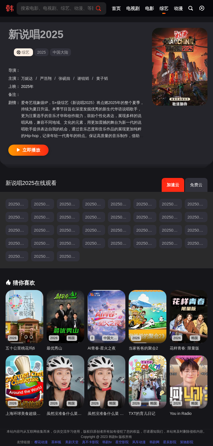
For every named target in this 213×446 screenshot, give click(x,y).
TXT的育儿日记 (142, 413)
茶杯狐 (56, 442)
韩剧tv (106, 442)
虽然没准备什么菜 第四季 (106, 413)
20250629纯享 (70, 217)
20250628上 (197, 204)
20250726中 (44, 243)
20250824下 (70, 256)
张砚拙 (65, 78)
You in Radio (181, 413)
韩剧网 (154, 442)
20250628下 (18, 217)
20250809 (145, 243)
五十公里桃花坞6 (20, 348)
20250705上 (95, 217)
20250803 (120, 243)
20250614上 (70, 204)
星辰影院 (169, 442)
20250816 (171, 243)
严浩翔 (46, 78)
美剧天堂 (71, 442)
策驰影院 (186, 442)
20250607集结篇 (44, 204)
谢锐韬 (83, 78)
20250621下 (146, 204)
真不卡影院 (90, 442)
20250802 (94, 243)
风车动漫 (139, 442)
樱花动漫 (41, 442)
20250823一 (197, 243)
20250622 (171, 204)
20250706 (171, 217)
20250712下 (44, 230)
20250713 (69, 230)
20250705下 (146, 217)
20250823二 (18, 256)
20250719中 (146, 230)
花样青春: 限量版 (184, 348)
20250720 (196, 230)
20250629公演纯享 (44, 217)
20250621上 (121, 204)
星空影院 (122, 442)
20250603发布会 (18, 204)
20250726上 (18, 243)
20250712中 (18, 230)
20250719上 (121, 230)
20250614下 (95, 204)
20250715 (94, 230)
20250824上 (44, 256)
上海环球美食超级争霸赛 (24, 413)
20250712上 (197, 217)
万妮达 (27, 78)
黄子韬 (102, 78)
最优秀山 (54, 348)
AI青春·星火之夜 (102, 348)
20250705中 (121, 217)
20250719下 (172, 230)
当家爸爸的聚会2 (143, 348)
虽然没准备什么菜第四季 (65, 413)
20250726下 (70, 243)
